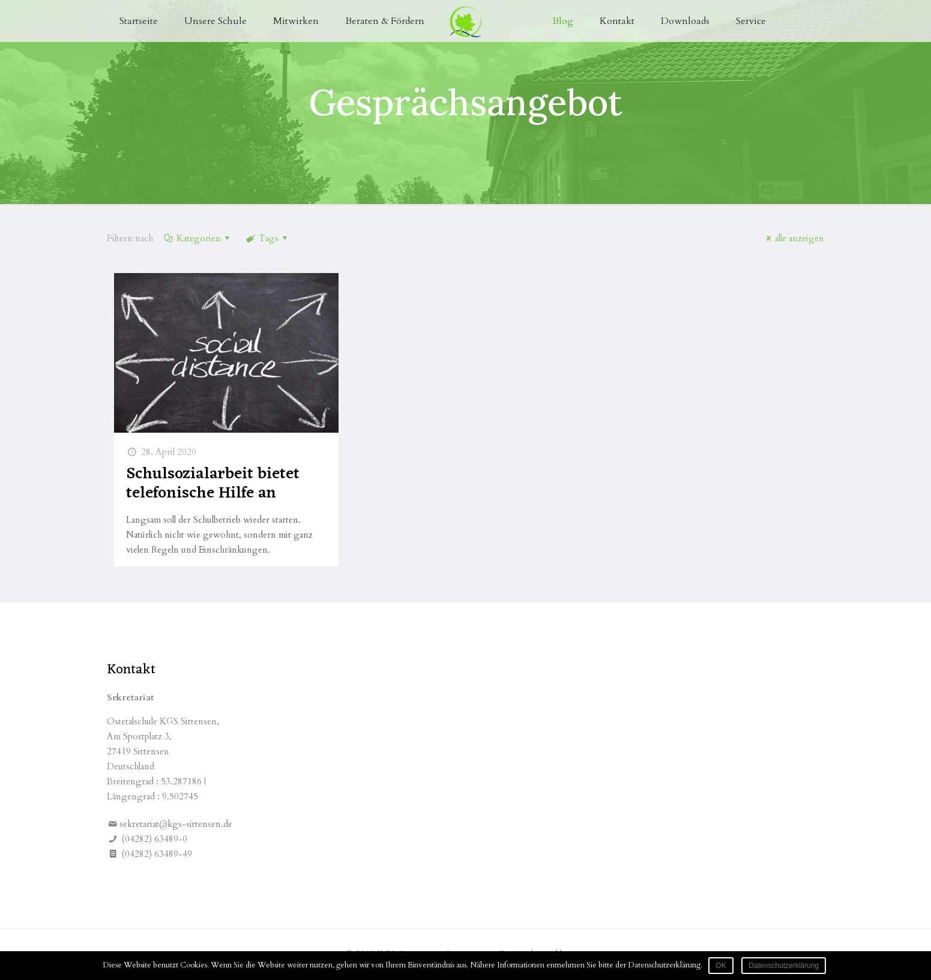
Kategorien (198, 238)
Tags (267, 238)
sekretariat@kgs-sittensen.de (175, 824)
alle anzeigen (793, 238)
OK (721, 965)
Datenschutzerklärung (784, 965)
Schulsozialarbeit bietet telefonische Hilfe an (213, 484)
